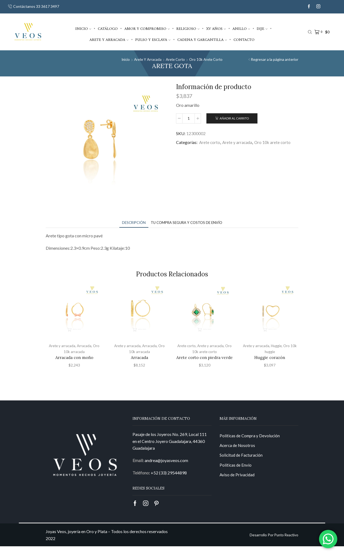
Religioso (187, 29)
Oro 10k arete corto (207, 59)
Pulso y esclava (152, 40)
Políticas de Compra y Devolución (251, 442)
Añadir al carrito (234, 119)
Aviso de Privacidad (238, 482)
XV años (216, 29)
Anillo (241, 29)
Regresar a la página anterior (274, 59)
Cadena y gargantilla (202, 40)
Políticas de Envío (236, 472)
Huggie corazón (269, 357)
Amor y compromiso (147, 29)
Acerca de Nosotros (238, 452)
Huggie (277, 346)
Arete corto (175, 59)
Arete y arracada (108, 40)
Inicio (83, 29)
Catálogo (108, 29)
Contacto (244, 40)
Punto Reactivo (285, 541)
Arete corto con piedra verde (204, 361)
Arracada (84, 346)
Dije (262, 29)
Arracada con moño (74, 357)
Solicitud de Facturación (242, 462)
